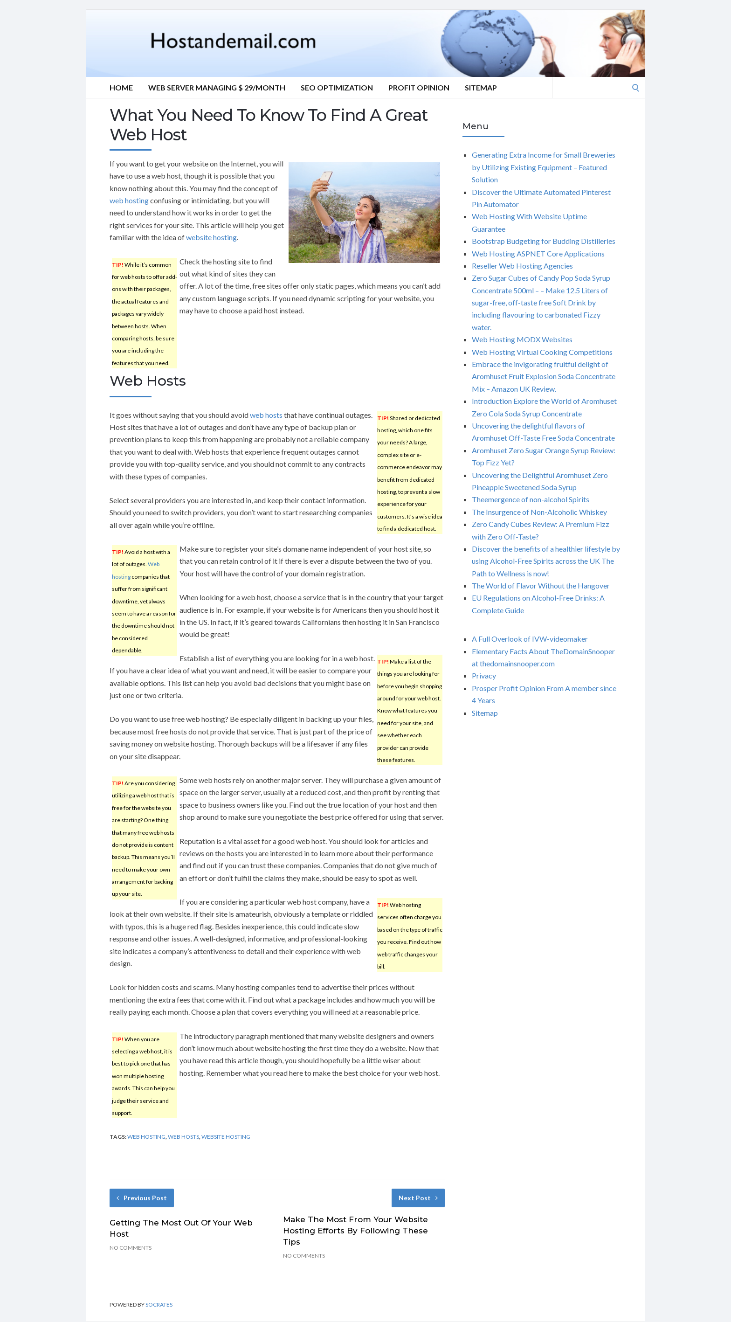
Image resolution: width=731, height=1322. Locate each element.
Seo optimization (337, 87)
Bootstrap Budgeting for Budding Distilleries (543, 240)
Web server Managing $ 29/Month (216, 87)
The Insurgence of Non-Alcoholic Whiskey (539, 511)
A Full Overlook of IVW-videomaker (530, 638)
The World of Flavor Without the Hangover (541, 585)
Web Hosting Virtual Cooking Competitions (542, 351)
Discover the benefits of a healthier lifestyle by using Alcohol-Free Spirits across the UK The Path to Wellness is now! (546, 561)
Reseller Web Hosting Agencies (522, 265)
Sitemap (481, 87)
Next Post (418, 1198)
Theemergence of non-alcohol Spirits (530, 499)
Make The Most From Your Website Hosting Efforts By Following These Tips (355, 1230)
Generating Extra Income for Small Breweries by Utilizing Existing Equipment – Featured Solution (543, 167)
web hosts (266, 414)
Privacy (484, 675)
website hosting (211, 237)
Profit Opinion (418, 87)
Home (121, 87)
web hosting (129, 200)
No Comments (131, 1247)
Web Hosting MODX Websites (522, 339)
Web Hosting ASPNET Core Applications (538, 253)
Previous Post (142, 1198)
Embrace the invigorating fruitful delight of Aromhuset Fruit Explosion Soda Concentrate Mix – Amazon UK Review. (543, 376)
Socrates (158, 1304)
